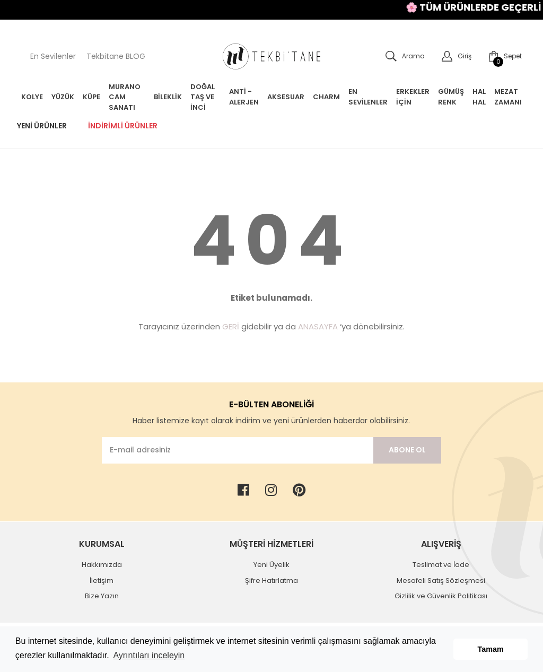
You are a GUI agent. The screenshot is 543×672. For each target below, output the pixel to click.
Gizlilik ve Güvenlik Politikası (441, 596)
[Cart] (501, 56)
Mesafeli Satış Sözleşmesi (441, 580)
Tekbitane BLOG (115, 56)
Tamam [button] (491, 649)
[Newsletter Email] (237, 450)
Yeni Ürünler (42, 125)
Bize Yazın (102, 596)
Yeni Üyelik (271, 565)
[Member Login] (452, 56)
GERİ (230, 326)
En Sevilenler (53, 56)
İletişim (101, 580)
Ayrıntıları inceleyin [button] (149, 655)
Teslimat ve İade (441, 565)
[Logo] (271, 56)
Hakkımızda (102, 565)
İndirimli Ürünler (122, 125)
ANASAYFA (318, 326)
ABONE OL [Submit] (407, 449)
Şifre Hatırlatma (271, 580)
